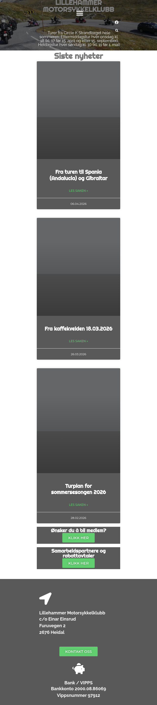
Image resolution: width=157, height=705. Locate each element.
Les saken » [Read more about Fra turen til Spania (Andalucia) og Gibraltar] (78, 190)
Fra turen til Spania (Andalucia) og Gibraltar (78, 175)
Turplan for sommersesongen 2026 (78, 489)
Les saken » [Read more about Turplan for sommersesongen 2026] (78, 505)
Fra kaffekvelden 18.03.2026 (78, 328)
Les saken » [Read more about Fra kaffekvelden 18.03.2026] (78, 341)
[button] (79, 12)
